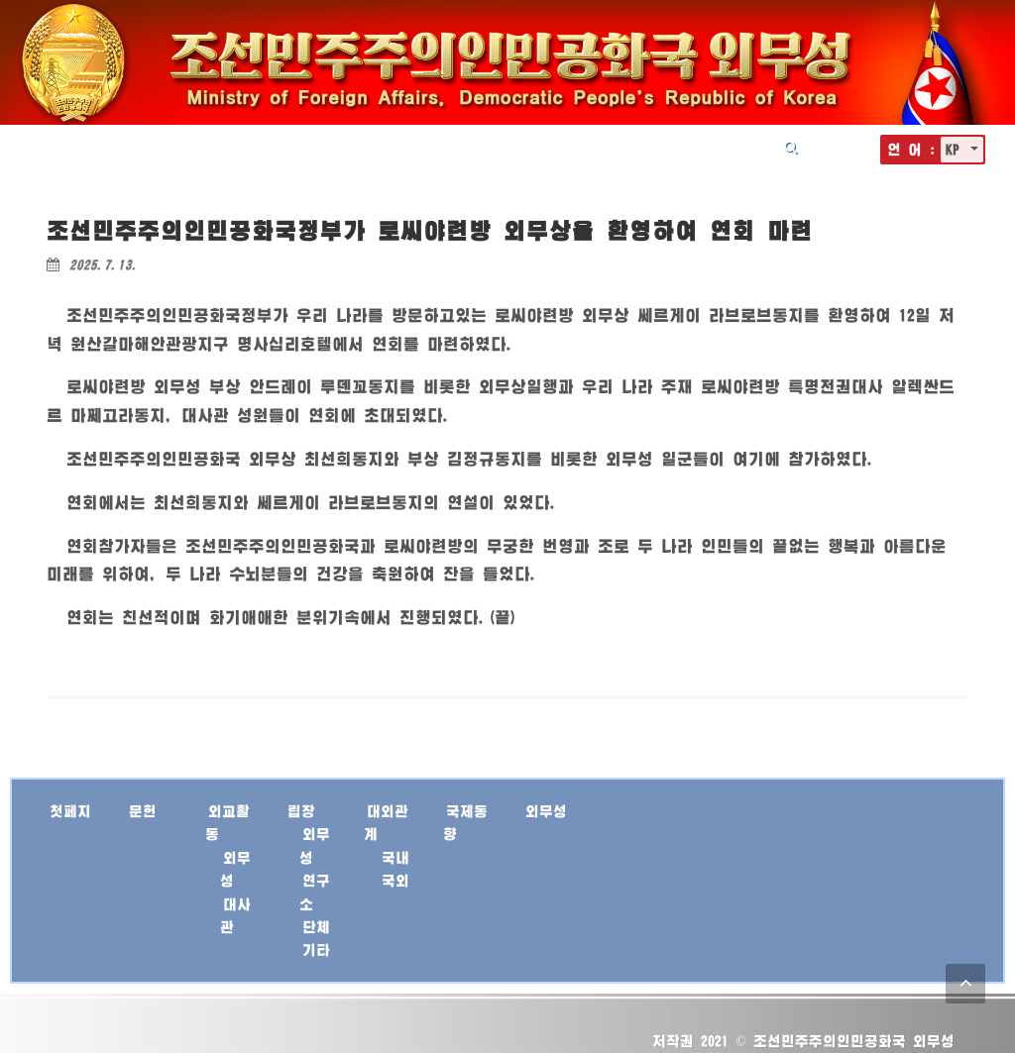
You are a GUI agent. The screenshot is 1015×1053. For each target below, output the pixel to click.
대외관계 (556, 147)
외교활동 (409, 147)
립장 (483, 147)
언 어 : (911, 149)
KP (956, 149)
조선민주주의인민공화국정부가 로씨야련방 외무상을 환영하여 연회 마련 (430, 230)
